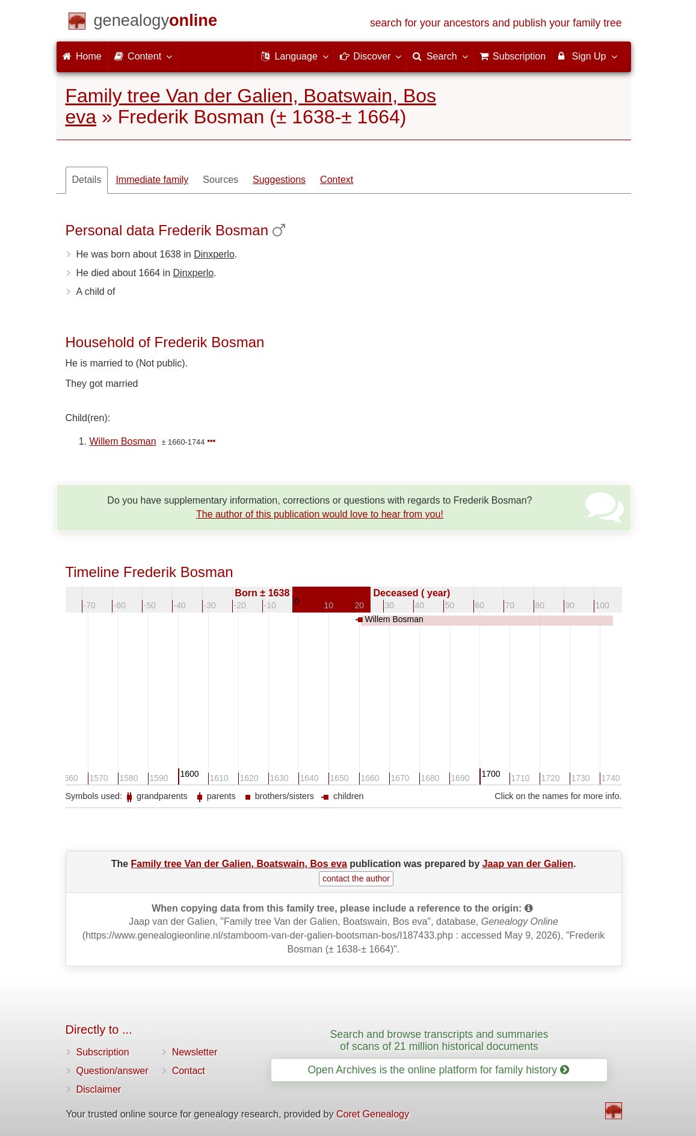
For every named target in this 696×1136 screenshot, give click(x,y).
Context (336, 179)
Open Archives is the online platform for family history (438, 1070)
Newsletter (195, 1052)
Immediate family (151, 179)
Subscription (102, 1052)
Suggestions (279, 179)
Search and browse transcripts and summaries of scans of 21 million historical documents (439, 1040)
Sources (220, 179)
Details (87, 179)
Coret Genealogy (372, 1114)
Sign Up (586, 56)
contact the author (356, 878)
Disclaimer (99, 1089)
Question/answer (112, 1071)
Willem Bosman (123, 441)
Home (82, 56)
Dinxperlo (214, 254)
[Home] (156, 22)
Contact (188, 1071)
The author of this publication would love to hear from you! (319, 514)
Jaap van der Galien (527, 864)
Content (142, 56)
